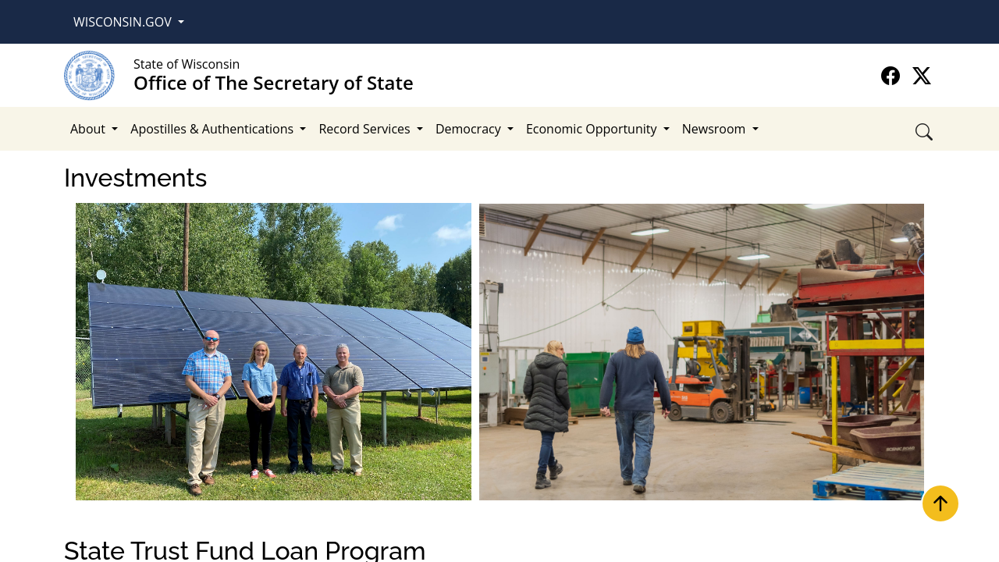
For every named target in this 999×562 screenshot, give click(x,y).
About (89, 128)
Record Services (365, 128)
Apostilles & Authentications (213, 128)
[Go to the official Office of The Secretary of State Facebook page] (893, 75)
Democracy (470, 128)
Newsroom (715, 128)
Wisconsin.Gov (124, 21)
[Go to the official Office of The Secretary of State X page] (921, 75)
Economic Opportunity (593, 128)
